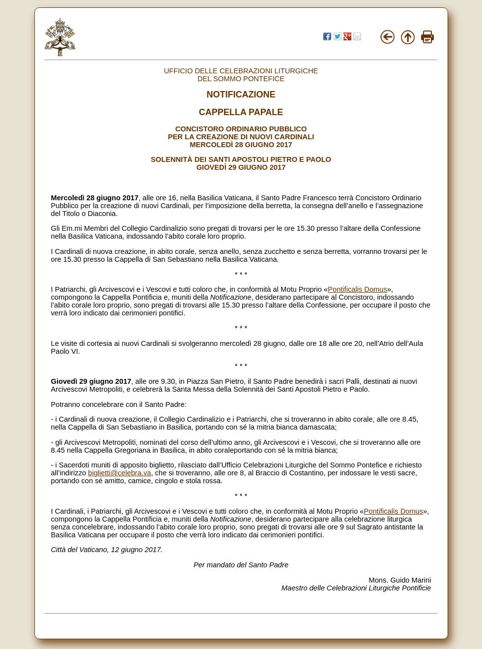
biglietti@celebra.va (119, 473)
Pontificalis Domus (357, 289)
